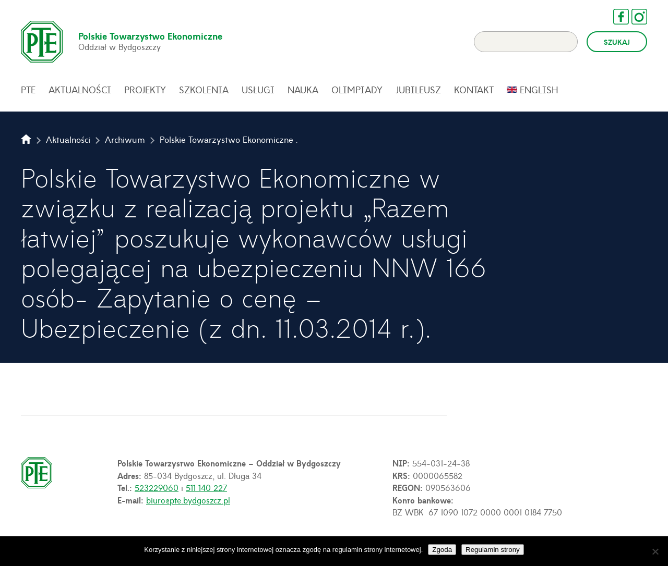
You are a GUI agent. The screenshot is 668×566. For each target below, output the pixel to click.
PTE (28, 89)
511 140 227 (206, 487)
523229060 (156, 487)
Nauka (303, 89)
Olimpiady (357, 89)
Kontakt (474, 89)
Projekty (145, 89)
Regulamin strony (493, 549)
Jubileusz (418, 89)
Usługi (258, 89)
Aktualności (80, 89)
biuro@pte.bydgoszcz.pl (188, 500)
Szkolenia (204, 89)
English (539, 89)
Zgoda (442, 549)
